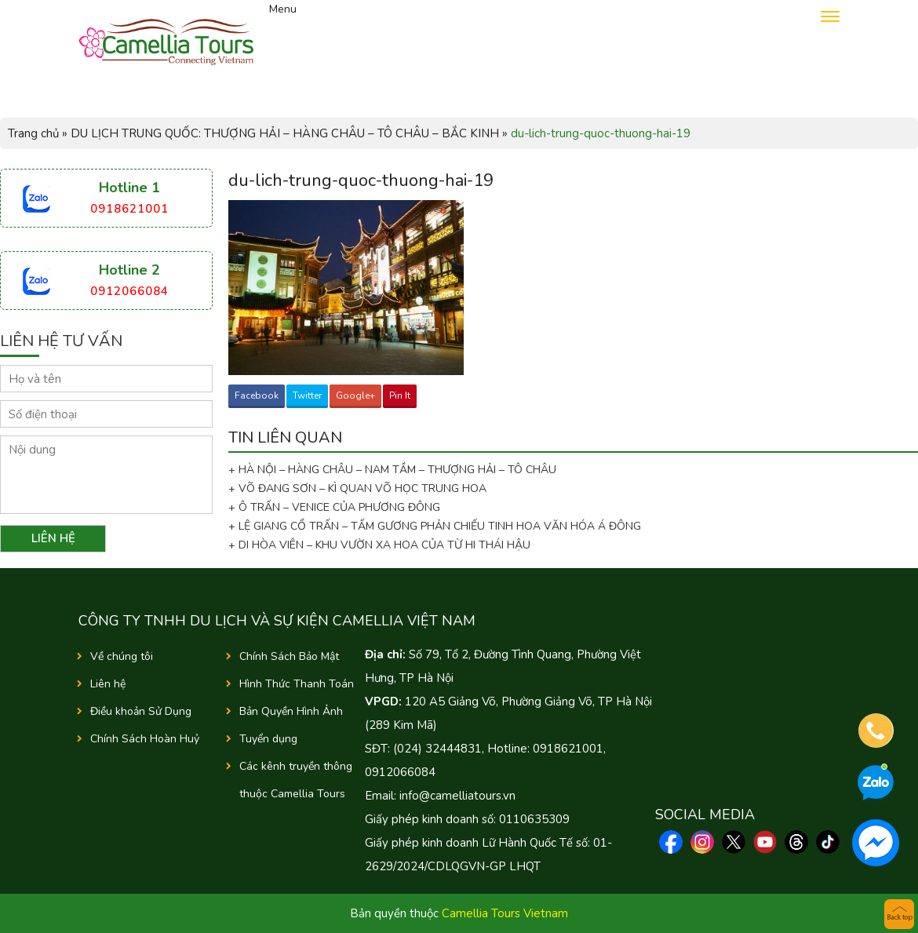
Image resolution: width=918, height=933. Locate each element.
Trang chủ (33, 133)
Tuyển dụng (268, 738)
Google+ (355, 395)
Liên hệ (108, 683)
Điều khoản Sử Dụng (140, 711)
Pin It (399, 395)
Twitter (307, 395)
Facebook (257, 395)
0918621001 (129, 209)
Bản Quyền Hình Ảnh (291, 711)
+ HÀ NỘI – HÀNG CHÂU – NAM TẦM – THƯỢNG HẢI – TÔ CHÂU (395, 469)
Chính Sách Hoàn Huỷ (144, 738)
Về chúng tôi (121, 656)
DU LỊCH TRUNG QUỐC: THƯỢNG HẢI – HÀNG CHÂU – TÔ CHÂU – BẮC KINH (285, 133)
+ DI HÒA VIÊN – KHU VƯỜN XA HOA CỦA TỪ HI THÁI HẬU (379, 545)
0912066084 (129, 291)
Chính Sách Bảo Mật (289, 656)
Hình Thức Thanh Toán (296, 683)
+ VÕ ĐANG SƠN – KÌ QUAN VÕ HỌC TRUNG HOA (357, 488)
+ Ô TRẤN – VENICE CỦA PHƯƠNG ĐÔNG (334, 507)
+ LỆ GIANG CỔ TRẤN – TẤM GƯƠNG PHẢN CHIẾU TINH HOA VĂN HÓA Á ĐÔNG (434, 526)
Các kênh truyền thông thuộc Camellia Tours (295, 780)
